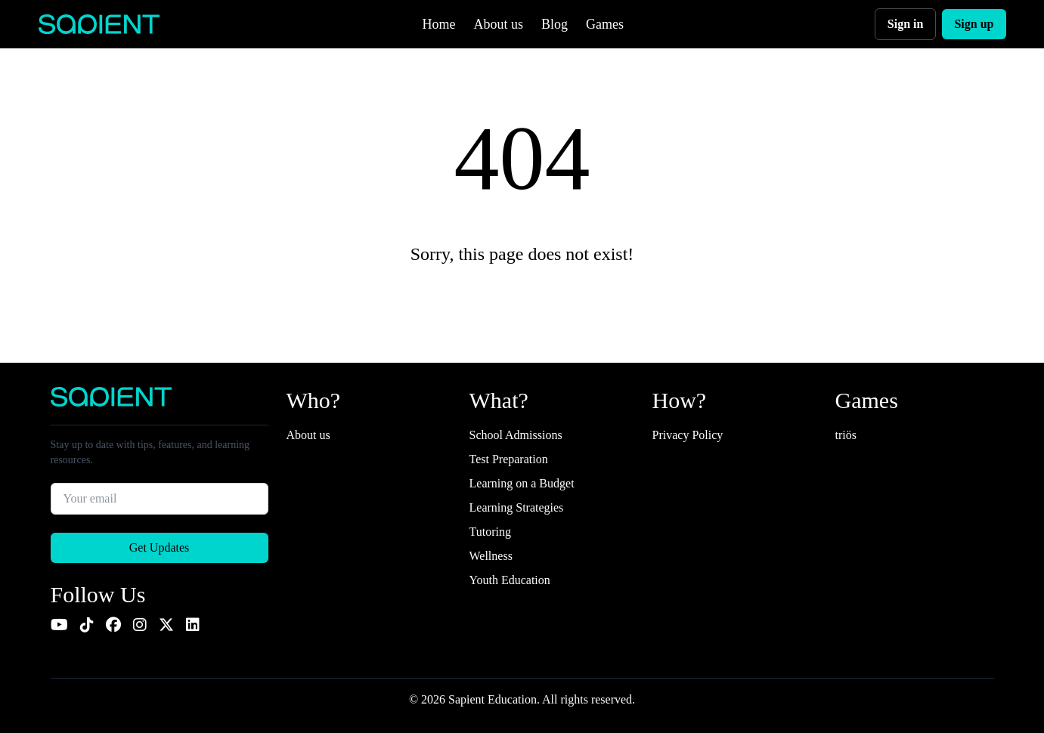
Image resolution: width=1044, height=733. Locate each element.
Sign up (973, 23)
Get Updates (159, 547)
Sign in (906, 23)
